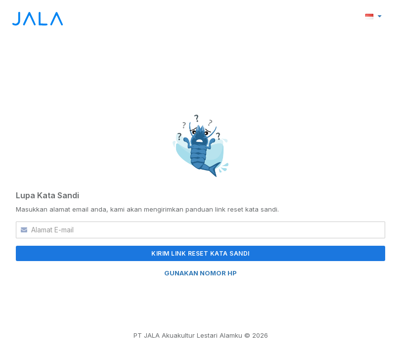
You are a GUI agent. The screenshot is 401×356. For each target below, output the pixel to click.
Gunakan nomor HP (200, 273)
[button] (373, 16)
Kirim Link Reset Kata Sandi (200, 253)
